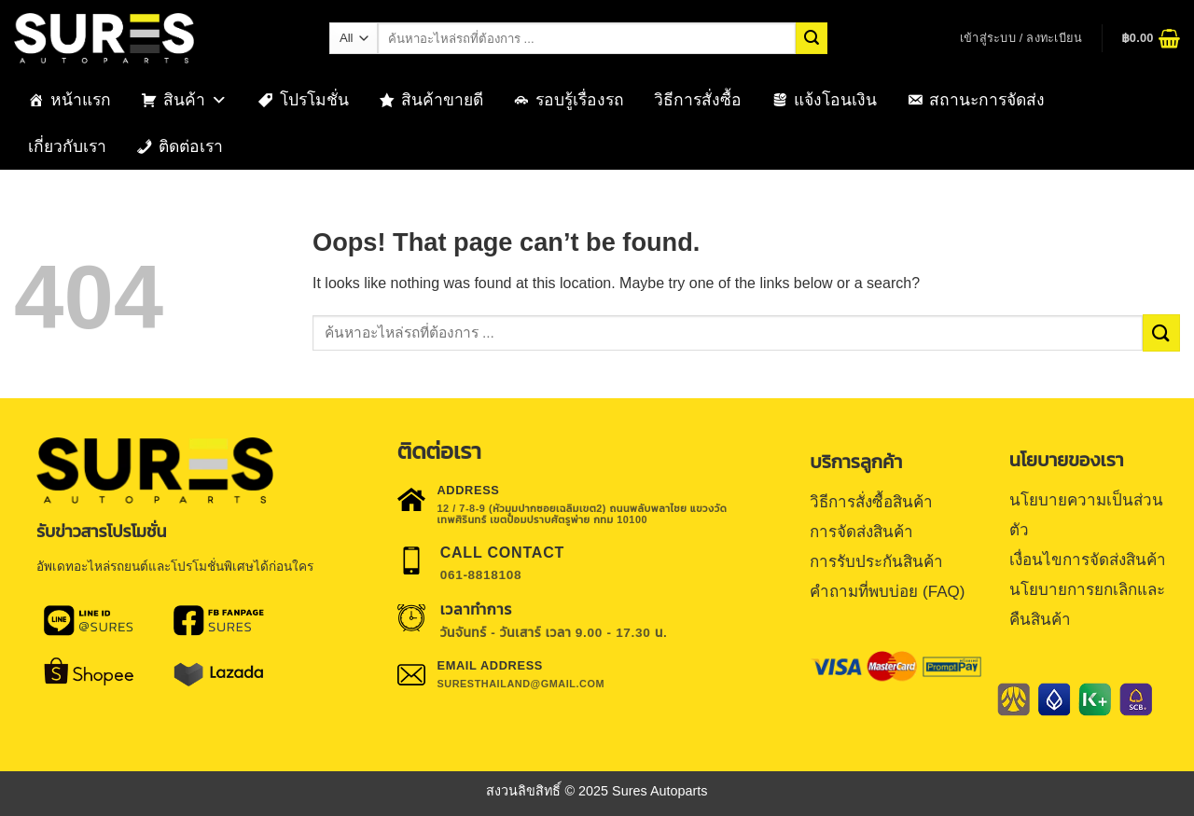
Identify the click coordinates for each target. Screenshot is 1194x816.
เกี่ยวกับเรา (67, 146)
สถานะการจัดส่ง (987, 99)
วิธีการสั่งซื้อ (698, 99)
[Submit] (811, 38)
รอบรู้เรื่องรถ (579, 99)
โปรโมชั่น (314, 99)
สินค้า (195, 99)
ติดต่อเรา (191, 146)
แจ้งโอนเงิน (835, 99)
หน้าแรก (80, 99)
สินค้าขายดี (442, 99)
